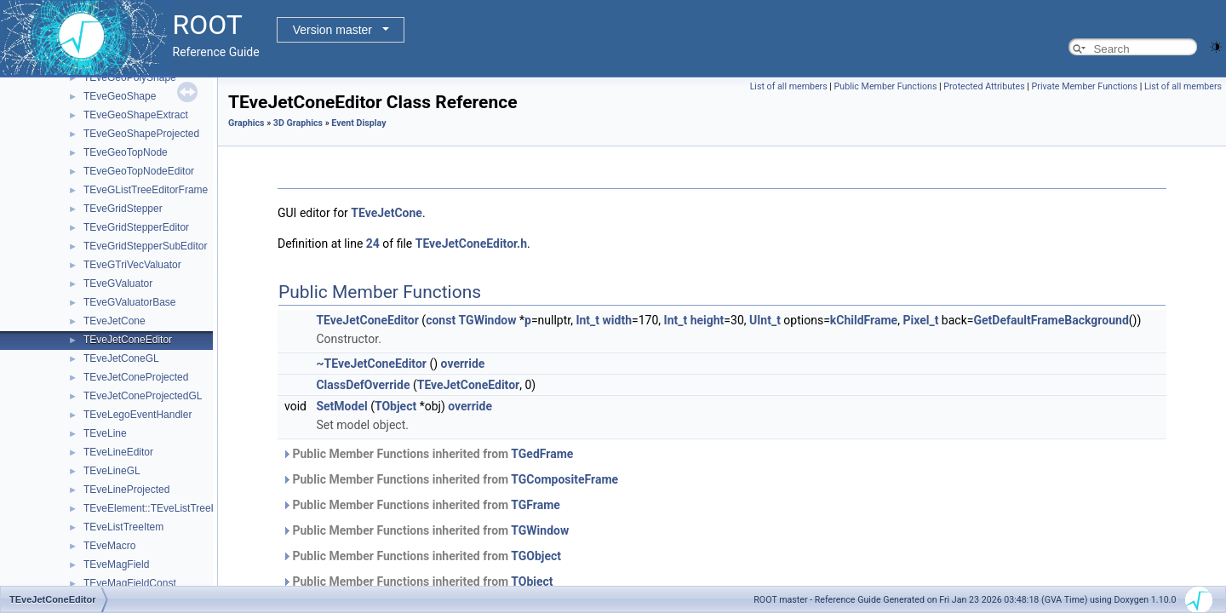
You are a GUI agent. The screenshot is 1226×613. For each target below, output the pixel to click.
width (617, 320)
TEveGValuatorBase (129, 302)
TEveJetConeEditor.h (471, 243)
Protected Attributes (983, 86)
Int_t (587, 320)
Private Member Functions (1084, 86)
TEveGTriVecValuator (132, 265)
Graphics (246, 123)
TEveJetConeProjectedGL (142, 396)
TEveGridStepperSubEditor (145, 246)
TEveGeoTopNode (125, 152)
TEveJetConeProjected (135, 377)
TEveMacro (109, 546)
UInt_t (765, 320)
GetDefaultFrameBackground (1050, 320)
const (440, 320)
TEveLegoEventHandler (137, 415)
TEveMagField (116, 564)
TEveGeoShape (119, 96)
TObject (395, 406)
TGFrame (535, 505)
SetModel (341, 406)
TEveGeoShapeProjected (141, 134)
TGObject (536, 556)
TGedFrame (542, 454)
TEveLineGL (111, 471)
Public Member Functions (885, 86)
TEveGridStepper (123, 209)
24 (373, 243)
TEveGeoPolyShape (129, 77)
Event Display (358, 123)
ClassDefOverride (363, 385)
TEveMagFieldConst (129, 583)
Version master (332, 30)
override (463, 363)
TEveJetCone (114, 321)
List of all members (789, 86)
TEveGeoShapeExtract (135, 115)
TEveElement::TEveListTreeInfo (155, 508)
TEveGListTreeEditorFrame (145, 190)
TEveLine (105, 433)
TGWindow (488, 320)
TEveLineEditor (118, 452)
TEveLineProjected (126, 490)
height (707, 320)
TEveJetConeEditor (127, 340)
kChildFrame (863, 320)
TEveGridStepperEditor (136, 227)
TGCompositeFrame (564, 479)
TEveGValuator (117, 283)
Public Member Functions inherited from (427, 454)
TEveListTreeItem (123, 527)
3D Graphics (298, 123)
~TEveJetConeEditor (371, 363)
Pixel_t (920, 320)
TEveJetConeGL (121, 358)
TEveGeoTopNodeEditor (138, 171)
